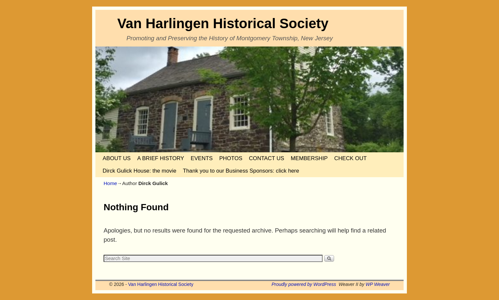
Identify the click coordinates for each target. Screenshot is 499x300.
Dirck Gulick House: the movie (139, 171)
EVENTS (201, 158)
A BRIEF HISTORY (160, 158)
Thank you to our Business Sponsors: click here (241, 171)
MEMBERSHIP (309, 158)
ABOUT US (116, 158)
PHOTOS (231, 158)
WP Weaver (378, 284)
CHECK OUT (350, 158)
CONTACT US (266, 158)
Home (110, 183)
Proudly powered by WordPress (303, 284)
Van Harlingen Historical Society (223, 23)
